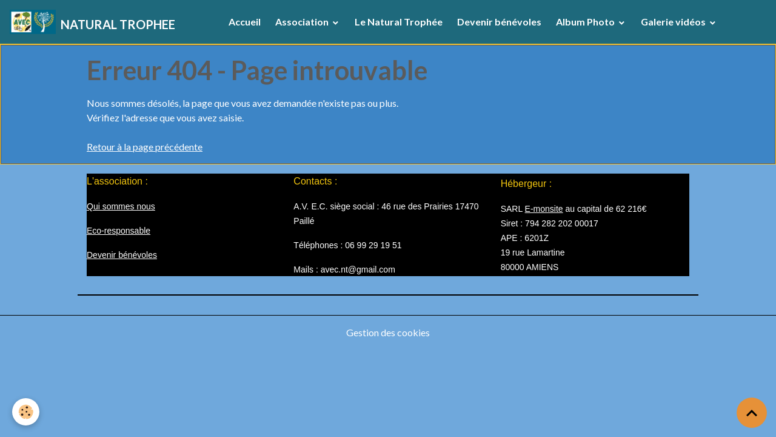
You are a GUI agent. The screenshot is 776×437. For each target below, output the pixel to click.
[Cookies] (25, 411)
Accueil (245, 21)
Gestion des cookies (388, 332)
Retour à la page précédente (144, 146)
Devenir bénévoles (499, 21)
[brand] (92, 22)
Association (302, 21)
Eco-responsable (118, 230)
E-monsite (544, 209)
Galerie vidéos (674, 21)
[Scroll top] (752, 413)
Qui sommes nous (121, 206)
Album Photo (586, 21)
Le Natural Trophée (399, 21)
